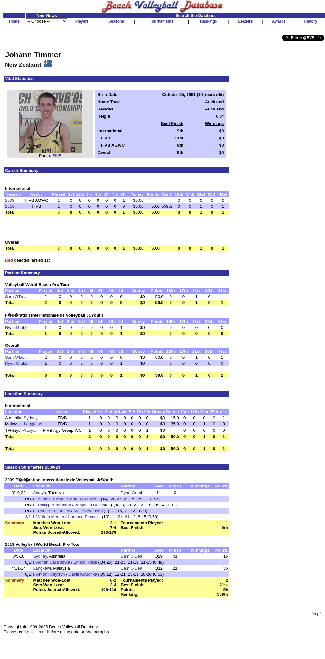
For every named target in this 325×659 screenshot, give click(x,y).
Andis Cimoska (52, 499)
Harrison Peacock (84, 517)
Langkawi (33, 423)
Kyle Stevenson (88, 511)
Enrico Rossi (85, 562)
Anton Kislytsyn (50, 574)
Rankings (208, 21)
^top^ (317, 613)
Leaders (245, 21)
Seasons (116, 21)
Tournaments (161, 21)
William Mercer (50, 517)
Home (14, 21)
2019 (9, 206)
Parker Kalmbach (54, 511)
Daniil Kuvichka (82, 574)
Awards (279, 21)
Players (82, 21)
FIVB (57, 155)
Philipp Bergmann (54, 505)
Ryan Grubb (16, 327)
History (310, 21)
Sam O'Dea (15, 296)
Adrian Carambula (53, 562)
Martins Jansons (84, 499)
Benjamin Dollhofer (92, 505)
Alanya (29, 430)
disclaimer (36, 631)
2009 (9, 200)
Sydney (30, 417)
